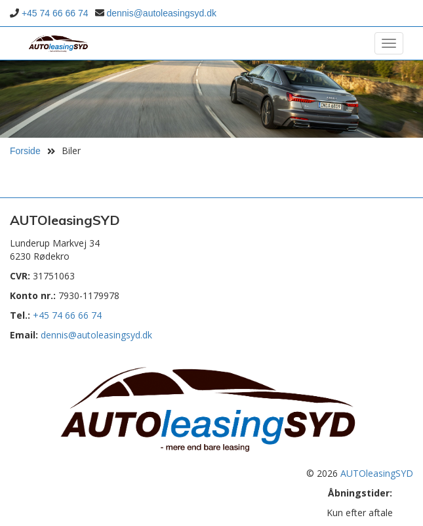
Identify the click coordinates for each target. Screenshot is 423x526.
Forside (25, 151)
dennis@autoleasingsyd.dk (161, 13)
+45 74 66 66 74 (55, 13)
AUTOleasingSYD (376, 473)
